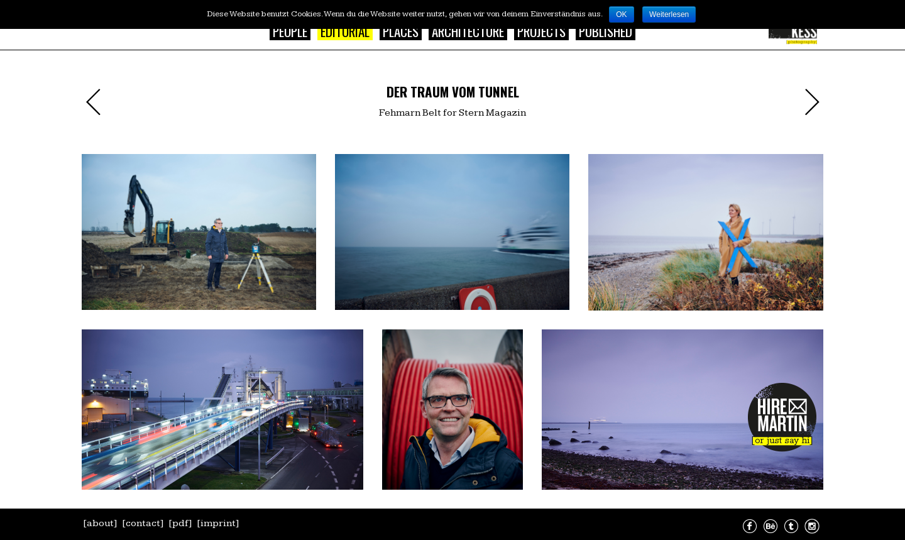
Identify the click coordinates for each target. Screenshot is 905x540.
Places (401, 31)
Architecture (468, 31)
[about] (100, 523)
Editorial (345, 31)
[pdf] (180, 523)
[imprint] (218, 523)
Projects (541, 31)
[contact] (143, 523)
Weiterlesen (669, 14)
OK (621, 14)
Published (605, 31)
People (290, 31)
